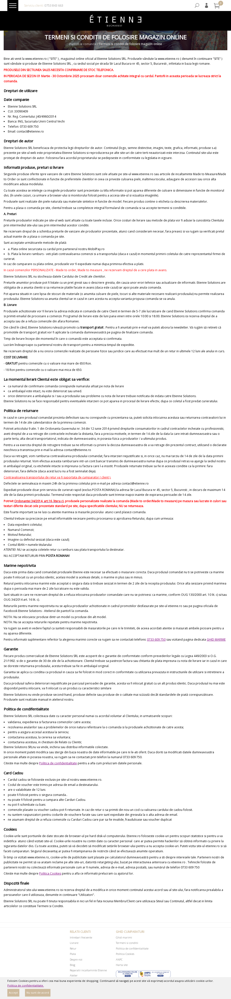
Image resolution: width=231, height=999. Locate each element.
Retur (73, 948)
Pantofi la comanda (82, 44)
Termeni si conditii (127, 943)
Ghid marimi (124, 937)
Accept (13, 992)
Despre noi (76, 959)
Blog (72, 965)
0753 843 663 (54, 5)
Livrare (74, 943)
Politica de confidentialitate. (25, 985)
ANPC (119, 959)
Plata (73, 954)
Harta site (122, 965)
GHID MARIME (216, 639)
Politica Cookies (50, 873)
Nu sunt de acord (37, 992)
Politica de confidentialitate (58, 763)
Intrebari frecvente (81, 937)
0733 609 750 (156, 639)
